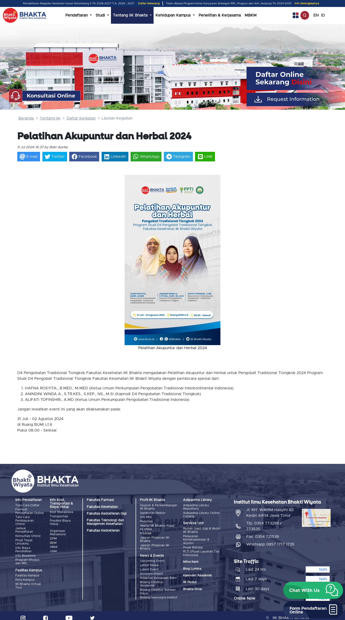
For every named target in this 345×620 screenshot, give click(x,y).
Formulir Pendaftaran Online (29, 511)
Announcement (151, 570)
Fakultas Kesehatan (102, 507)
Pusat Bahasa (193, 546)
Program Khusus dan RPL (27, 559)
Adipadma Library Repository (196, 507)
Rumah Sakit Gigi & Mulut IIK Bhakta (201, 530)
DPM (53, 537)
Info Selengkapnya (306, 3)
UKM (53, 549)
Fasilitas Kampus (27, 572)
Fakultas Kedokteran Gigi (106, 513)
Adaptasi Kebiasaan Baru (158, 574)
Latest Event (149, 566)
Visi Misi (146, 516)
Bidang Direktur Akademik (151, 580)
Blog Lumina (192, 567)
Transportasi (59, 516)
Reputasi (146, 520)
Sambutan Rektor (153, 512)
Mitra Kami (190, 560)
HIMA (54, 545)
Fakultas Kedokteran (103, 530)
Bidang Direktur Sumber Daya (158, 587)
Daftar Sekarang (149, 3)
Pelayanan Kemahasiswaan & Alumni (196, 539)
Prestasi (145, 531)
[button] (132, 257)
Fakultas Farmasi (100, 500)
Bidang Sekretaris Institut (158, 593)
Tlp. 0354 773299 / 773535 (264, 521)
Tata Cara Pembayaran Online (24, 520)
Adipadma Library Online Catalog (201, 514)
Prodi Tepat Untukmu (24, 540)
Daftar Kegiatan (81, 118)
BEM (53, 541)
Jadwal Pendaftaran (24, 529)
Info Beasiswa (25, 553)
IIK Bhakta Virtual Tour (28, 582)
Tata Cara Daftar (27, 505)
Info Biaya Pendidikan (23, 548)
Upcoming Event (152, 558)
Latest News (149, 562)
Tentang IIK (50, 118)
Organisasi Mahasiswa (58, 532)
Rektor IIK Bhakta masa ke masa (157, 526)
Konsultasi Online (28, 534)
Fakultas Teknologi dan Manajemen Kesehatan (105, 522)
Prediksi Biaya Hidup (60, 521)
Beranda (26, 118)
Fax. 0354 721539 (262, 532)
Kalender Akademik (197, 574)
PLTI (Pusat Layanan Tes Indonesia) (201, 552)
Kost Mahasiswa (61, 512)
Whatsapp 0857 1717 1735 (270, 540)
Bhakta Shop (192, 587)
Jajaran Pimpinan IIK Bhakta (154, 537)
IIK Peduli (189, 581)
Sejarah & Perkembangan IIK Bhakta (158, 507)
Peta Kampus (24, 577)
